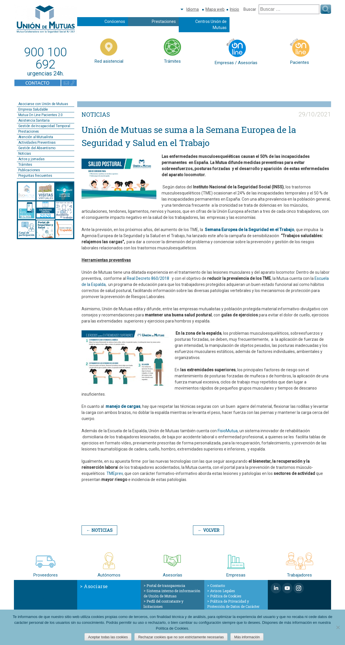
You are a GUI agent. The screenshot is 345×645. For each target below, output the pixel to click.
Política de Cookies (225, 596)
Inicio (234, 9)
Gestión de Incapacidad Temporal (44, 126)
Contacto (217, 585)
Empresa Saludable (33, 109)
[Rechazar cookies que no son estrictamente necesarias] (338, 627)
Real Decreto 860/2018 (148, 278)
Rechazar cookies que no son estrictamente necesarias (181, 637)
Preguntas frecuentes (35, 176)
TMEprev (114, 473)
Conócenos (114, 21)
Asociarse (96, 586)
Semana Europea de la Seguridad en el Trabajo (249, 229)
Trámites (25, 165)
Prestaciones (164, 21)
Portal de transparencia (166, 585)
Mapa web (215, 9)
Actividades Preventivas (37, 142)
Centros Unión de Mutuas (211, 24)
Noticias (24, 154)
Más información (247, 637)
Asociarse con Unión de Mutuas (43, 104)
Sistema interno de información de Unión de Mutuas (172, 593)
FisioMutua (228, 430)
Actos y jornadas (31, 159)
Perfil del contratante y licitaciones (163, 604)
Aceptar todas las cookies (108, 637)
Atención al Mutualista (35, 137)
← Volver (207, 530)
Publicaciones (29, 170)
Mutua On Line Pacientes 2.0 (40, 115)
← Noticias (99, 530)
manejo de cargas (123, 406)
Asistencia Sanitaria (34, 120)
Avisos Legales (222, 590)
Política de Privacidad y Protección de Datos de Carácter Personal (233, 606)
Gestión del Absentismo (37, 148)
